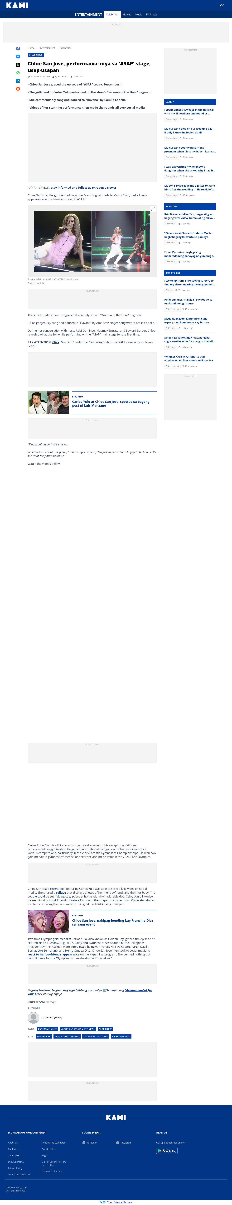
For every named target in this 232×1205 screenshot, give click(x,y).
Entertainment (88, 15)
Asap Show (105, 1030)
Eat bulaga (44, 1037)
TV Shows (151, 15)
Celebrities (112, 15)
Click (55, 343)
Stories (169, 291)
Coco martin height (96, 1037)
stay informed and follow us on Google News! (83, 188)
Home (31, 48)
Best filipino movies (67, 1037)
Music (138, 15)
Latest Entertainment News (78, 1030)
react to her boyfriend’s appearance (53, 955)
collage (61, 893)
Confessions (171, 120)
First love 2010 (121, 1037)
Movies (127, 15)
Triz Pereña (63, 77)
